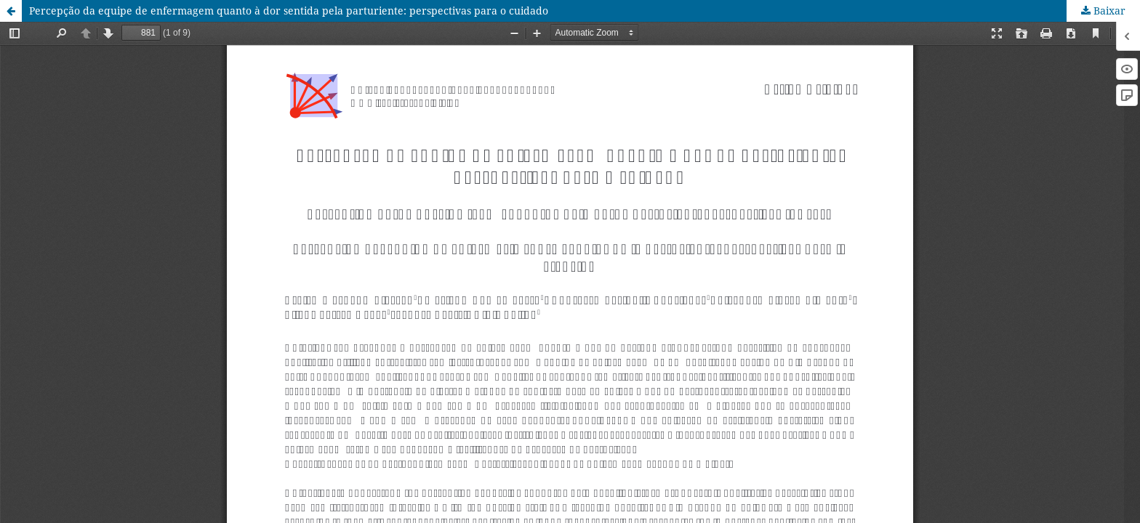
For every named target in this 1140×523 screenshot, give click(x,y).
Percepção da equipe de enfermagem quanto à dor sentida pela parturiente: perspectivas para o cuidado (288, 10)
